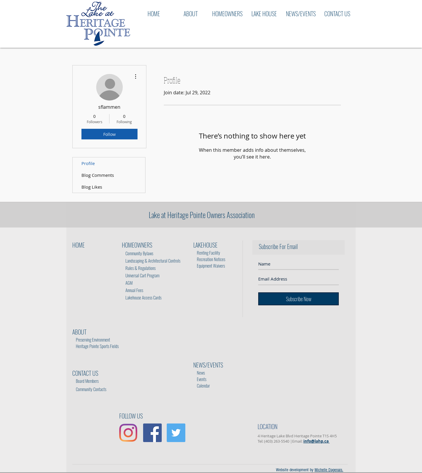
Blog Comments (97, 175)
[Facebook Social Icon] (152, 432)
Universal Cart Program (142, 275)
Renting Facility (207, 252)
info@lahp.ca (316, 441)
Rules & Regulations (139, 268)
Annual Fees (132, 290)
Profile (88, 163)
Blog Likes (91, 187)
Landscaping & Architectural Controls (151, 260)
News (199, 372)
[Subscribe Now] (298, 298)
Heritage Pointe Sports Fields (97, 346)
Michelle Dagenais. (329, 469)
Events (200, 375)
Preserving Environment (93, 339)
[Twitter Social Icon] (176, 432)
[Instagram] (128, 433)
